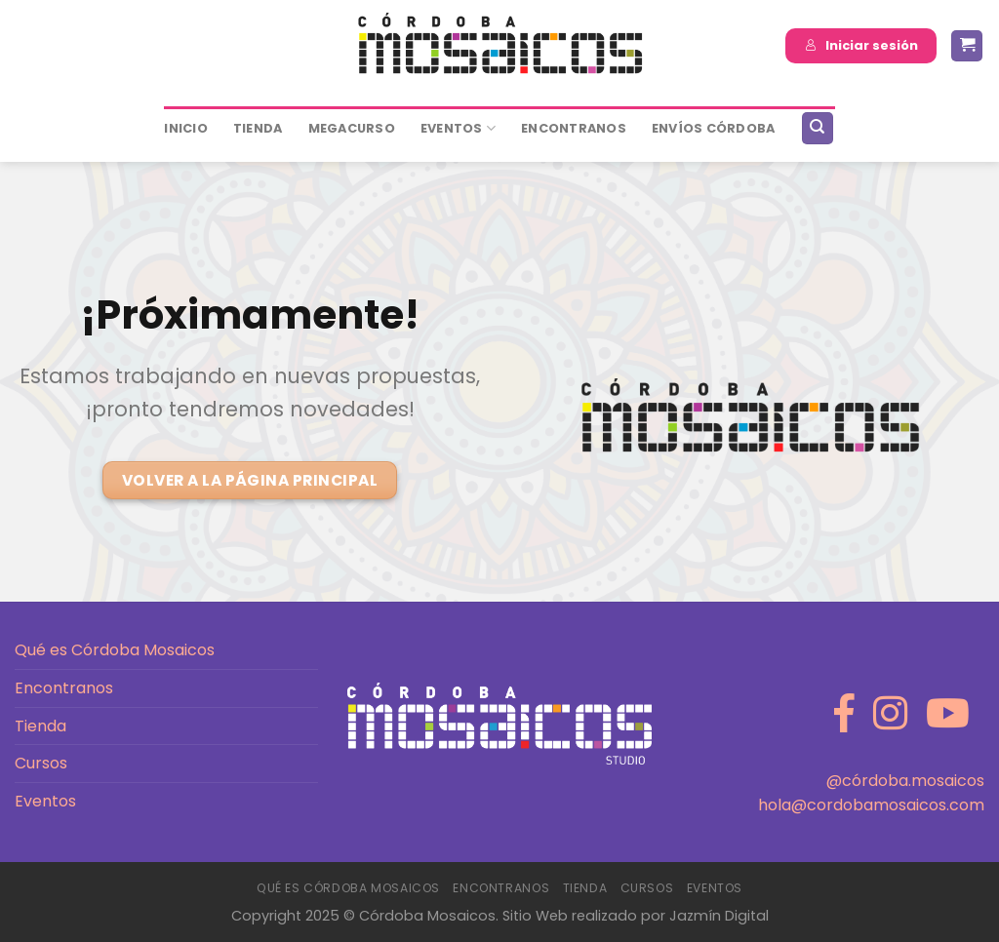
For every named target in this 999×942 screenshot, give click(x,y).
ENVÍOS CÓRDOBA (714, 128)
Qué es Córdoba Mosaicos (115, 650)
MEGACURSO (351, 128)
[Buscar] (817, 128)
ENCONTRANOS (573, 128)
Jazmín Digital (719, 915)
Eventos (458, 128)
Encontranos (64, 688)
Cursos (41, 763)
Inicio (186, 128)
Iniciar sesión (861, 45)
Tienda (258, 128)
